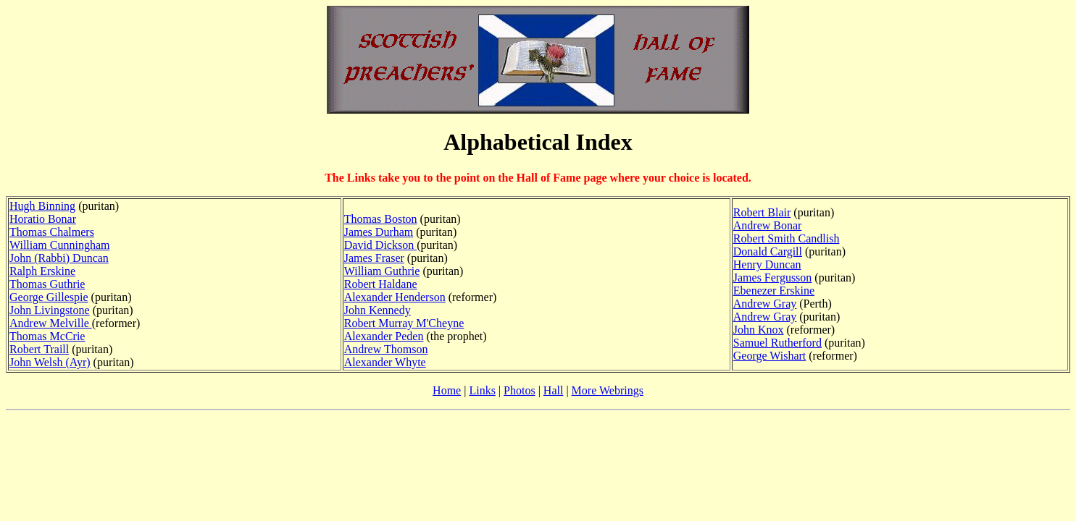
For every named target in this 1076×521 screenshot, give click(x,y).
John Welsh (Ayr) (50, 362)
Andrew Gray (765, 303)
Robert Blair (762, 212)
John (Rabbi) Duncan (59, 258)
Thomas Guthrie (47, 284)
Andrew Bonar (767, 225)
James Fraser (374, 258)
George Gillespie (48, 297)
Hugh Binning (42, 206)
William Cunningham (59, 245)
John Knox (758, 329)
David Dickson (380, 245)
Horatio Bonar (42, 219)
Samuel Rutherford (777, 342)
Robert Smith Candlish (786, 238)
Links (482, 390)
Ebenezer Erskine (773, 290)
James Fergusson (772, 277)
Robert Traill (39, 349)
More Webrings (607, 390)
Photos (519, 390)
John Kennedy (377, 310)
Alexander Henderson (395, 297)
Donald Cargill (767, 251)
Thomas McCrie (47, 336)
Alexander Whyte (385, 362)
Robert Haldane (380, 284)
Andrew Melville (50, 323)
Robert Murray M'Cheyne (404, 323)
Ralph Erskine (42, 271)
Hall (553, 390)
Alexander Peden (384, 336)
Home (447, 390)
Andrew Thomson (386, 349)
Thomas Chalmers (51, 232)
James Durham (379, 232)
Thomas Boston (380, 219)
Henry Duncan (767, 264)
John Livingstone (49, 310)
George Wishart (769, 356)
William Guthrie (382, 271)
